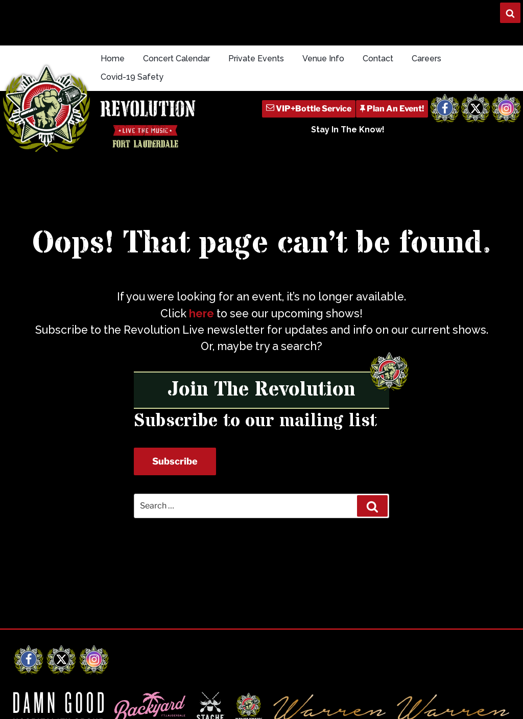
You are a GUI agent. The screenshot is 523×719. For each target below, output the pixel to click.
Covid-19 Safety (132, 77)
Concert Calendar (176, 58)
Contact (378, 58)
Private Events (256, 58)
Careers (426, 58)
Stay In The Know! (348, 129)
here (201, 313)
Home (113, 58)
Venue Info (323, 58)
